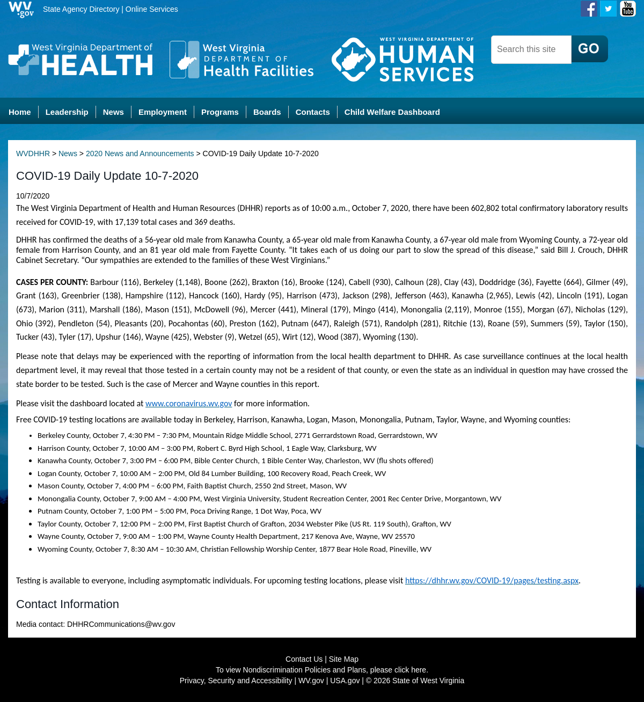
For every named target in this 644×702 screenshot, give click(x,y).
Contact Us (304, 659)
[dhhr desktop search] (531, 49)
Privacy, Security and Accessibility (236, 680)
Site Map (343, 659)
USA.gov (345, 680)
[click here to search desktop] (590, 48)
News (67, 153)
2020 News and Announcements (140, 153)
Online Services (152, 9)
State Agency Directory (81, 9)
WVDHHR (33, 153)
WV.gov (311, 680)
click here (410, 670)
